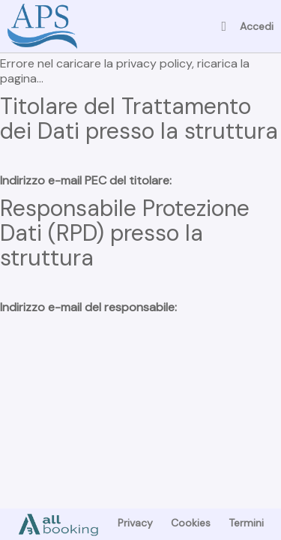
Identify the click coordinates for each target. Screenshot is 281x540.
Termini (246, 523)
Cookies (191, 523)
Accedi (257, 26)
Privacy (135, 523)
